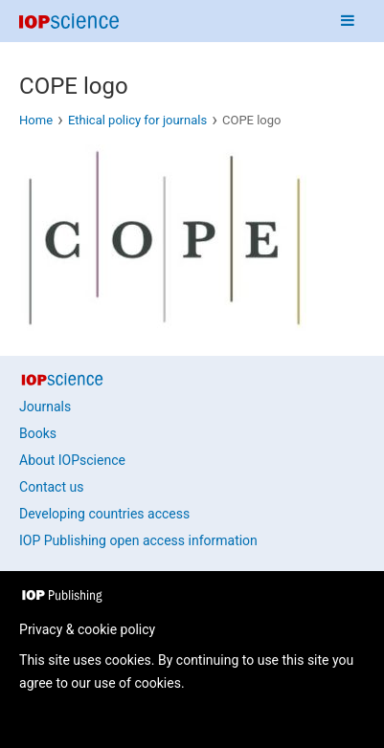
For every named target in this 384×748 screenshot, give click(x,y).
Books (37, 433)
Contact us (51, 487)
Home (36, 120)
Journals (45, 406)
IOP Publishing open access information (138, 540)
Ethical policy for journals (137, 120)
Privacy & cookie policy (87, 629)
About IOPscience (72, 460)
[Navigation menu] (347, 21)
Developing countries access (104, 513)
